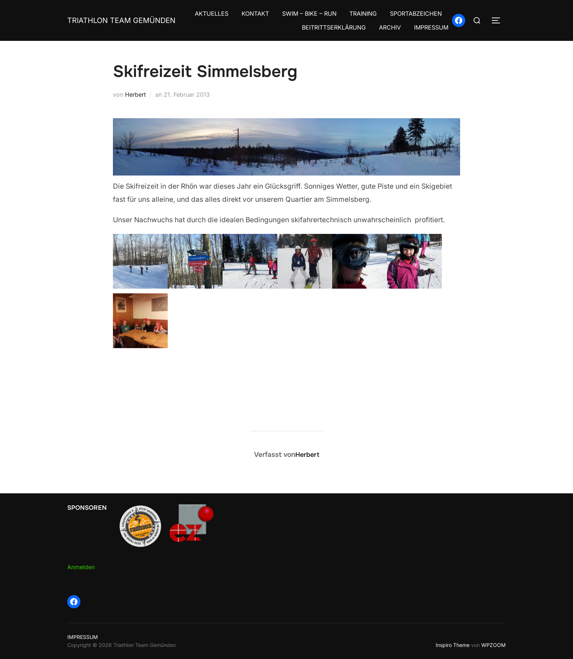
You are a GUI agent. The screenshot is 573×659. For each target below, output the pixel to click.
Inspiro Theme (453, 645)
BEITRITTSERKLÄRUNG (334, 27)
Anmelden (81, 567)
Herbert (135, 94)
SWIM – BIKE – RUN (309, 13)
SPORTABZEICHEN (416, 13)
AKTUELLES (211, 13)
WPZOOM (493, 645)
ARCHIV (390, 27)
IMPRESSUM (431, 27)
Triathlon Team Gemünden (121, 20)
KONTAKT (255, 13)
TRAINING (363, 13)
